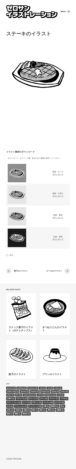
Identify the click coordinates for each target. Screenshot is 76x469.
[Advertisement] (38, 127)
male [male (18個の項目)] (64, 391)
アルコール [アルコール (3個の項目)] (21, 398)
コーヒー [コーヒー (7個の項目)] (53, 398)
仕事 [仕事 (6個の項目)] (46, 406)
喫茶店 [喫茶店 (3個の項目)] (54, 406)
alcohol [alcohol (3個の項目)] (11, 388)
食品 (11, 255)
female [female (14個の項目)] (45, 391)
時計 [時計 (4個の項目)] (35, 410)
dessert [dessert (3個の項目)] (25, 391)
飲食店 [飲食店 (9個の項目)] (26, 414)
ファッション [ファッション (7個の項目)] (21, 406)
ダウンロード (57, 174)
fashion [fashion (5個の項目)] (35, 391)
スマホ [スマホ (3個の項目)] (64, 398)
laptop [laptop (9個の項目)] (55, 391)
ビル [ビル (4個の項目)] (10, 406)
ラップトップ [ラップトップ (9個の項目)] (35, 406)
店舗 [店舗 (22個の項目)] (26, 410)
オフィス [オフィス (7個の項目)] (33, 398)
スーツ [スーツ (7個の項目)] (26, 402)
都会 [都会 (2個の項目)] (10, 414)
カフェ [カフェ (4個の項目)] (43, 398)
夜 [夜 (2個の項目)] (62, 406)
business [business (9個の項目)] (32, 388)
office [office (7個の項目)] (10, 395)
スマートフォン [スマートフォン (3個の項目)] (14, 402)
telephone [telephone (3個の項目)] (50, 395)
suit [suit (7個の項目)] (40, 395)
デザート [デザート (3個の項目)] (36, 402)
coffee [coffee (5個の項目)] (57, 388)
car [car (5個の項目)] (49, 388)
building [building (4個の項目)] (21, 388)
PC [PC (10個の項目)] (18, 395)
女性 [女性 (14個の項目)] (10, 410)
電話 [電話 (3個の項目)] (18, 414)
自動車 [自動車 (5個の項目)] (60, 410)
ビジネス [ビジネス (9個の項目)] (59, 402)
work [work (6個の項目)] (60, 395)
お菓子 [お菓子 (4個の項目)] (10, 398)
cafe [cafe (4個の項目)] (42, 388)
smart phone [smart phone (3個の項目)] (30, 395)
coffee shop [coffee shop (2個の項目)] (12, 391)
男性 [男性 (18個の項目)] (51, 410)
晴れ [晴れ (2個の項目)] (43, 410)
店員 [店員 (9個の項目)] (18, 410)
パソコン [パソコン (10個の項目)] (48, 402)
